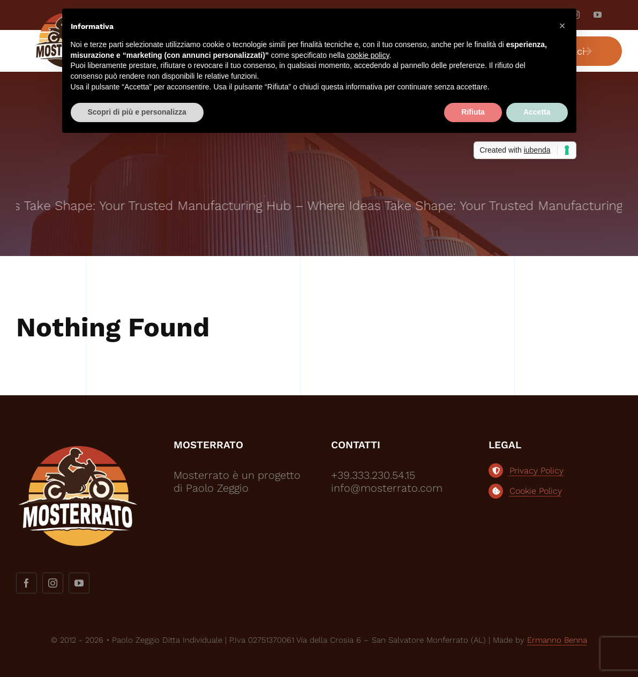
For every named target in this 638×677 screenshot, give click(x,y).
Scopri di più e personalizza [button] (137, 112)
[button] (562, 25)
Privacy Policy (536, 470)
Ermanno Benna (557, 640)
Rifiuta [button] (473, 112)
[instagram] (52, 583)
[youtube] (597, 14)
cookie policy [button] (368, 55)
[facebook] (26, 583)
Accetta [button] (537, 112)
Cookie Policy (535, 491)
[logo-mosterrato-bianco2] (77, 443)
